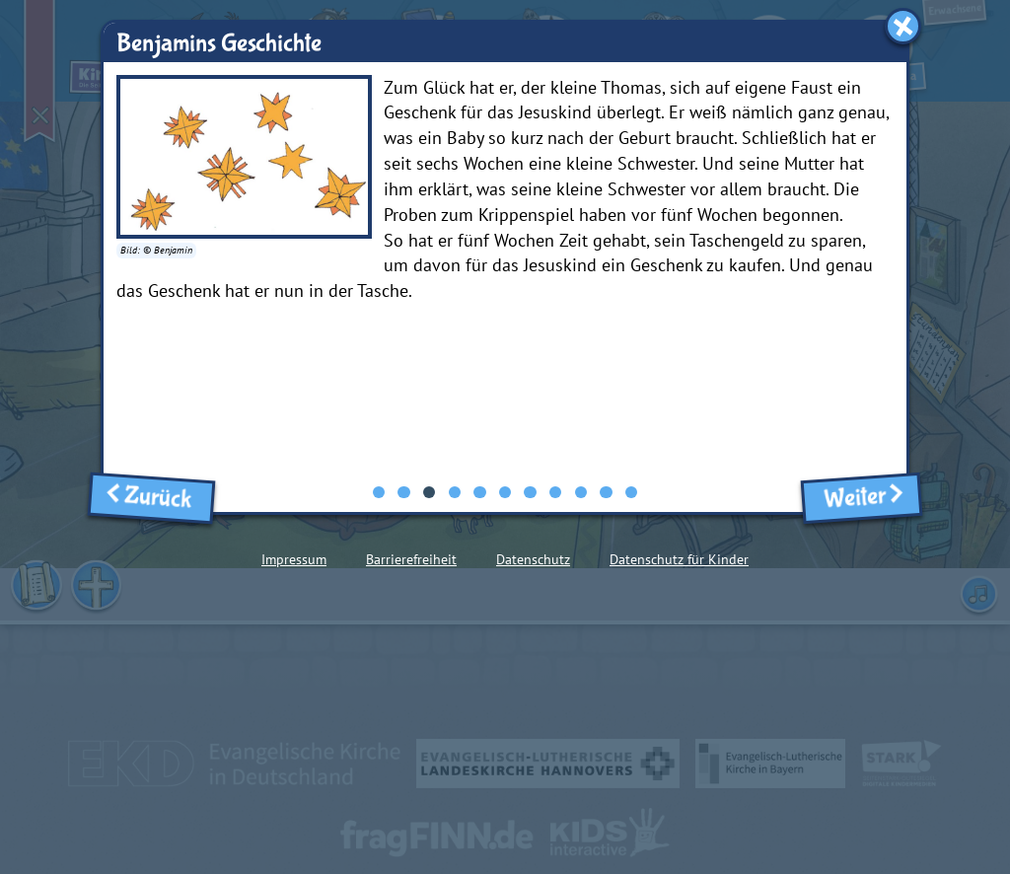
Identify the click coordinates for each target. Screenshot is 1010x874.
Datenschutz (533, 559)
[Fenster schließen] (903, 26)
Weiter (861, 497)
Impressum (293, 559)
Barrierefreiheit (411, 559)
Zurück (152, 497)
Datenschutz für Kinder (679, 559)
